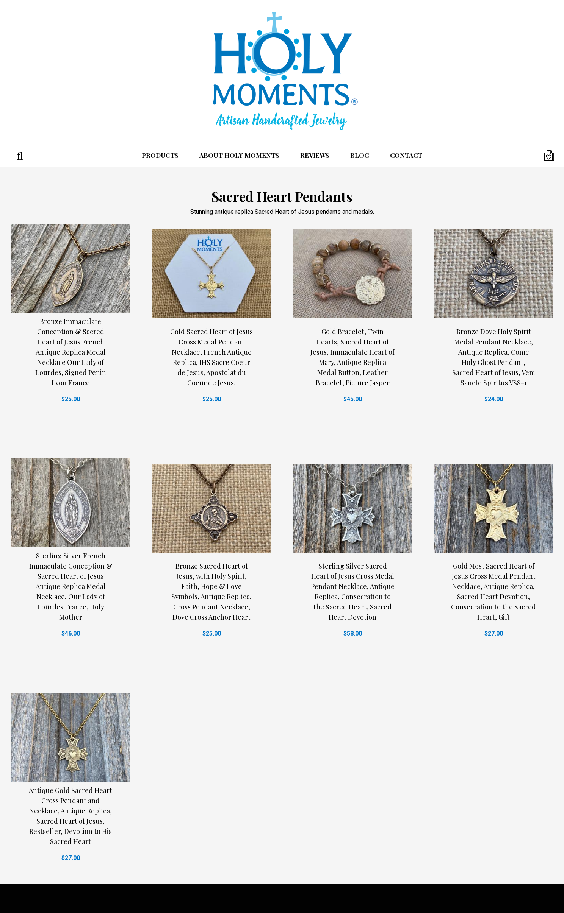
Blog (359, 155)
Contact (406, 155)
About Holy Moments (239, 155)
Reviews (314, 155)
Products (160, 155)
